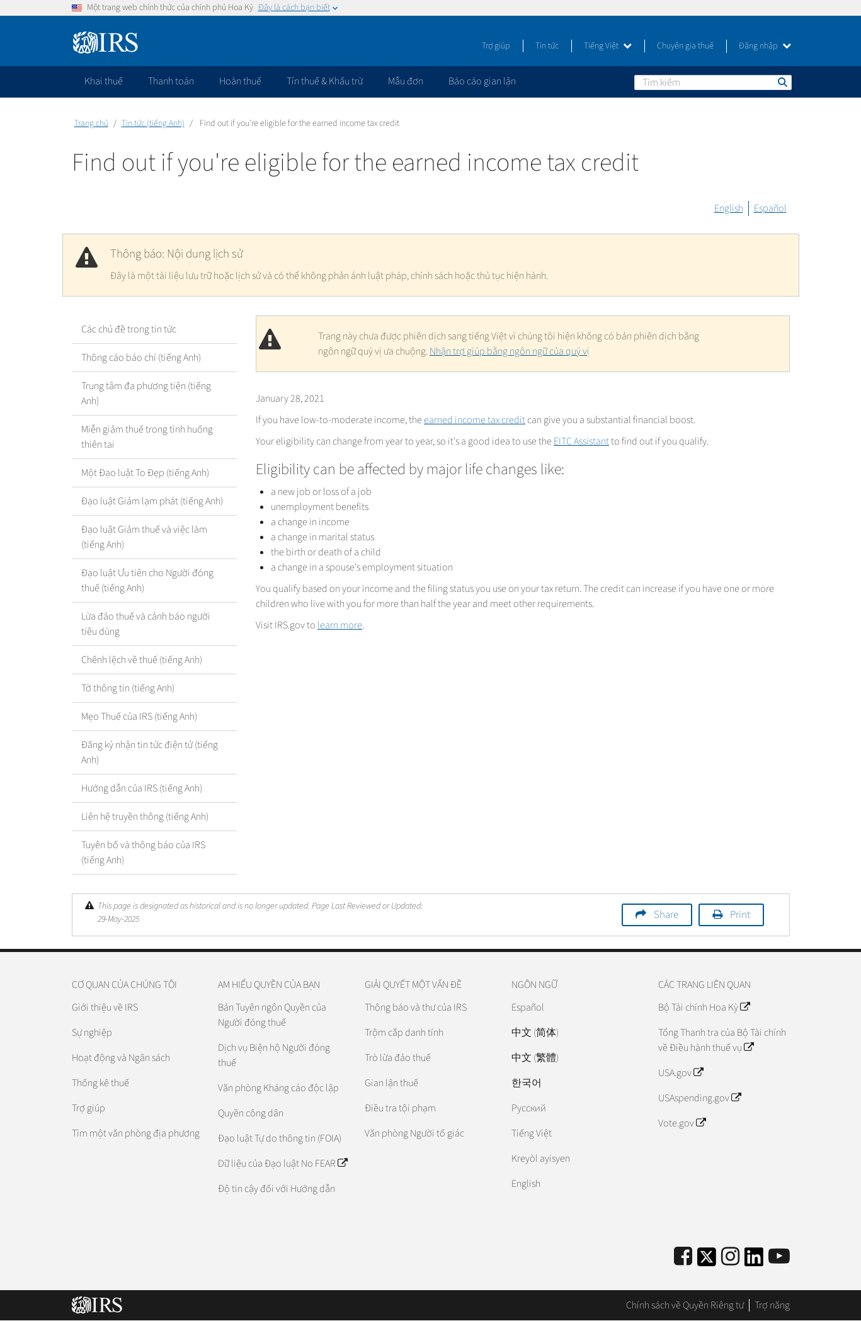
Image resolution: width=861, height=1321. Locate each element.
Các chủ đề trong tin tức (128, 329)
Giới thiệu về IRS (105, 1007)
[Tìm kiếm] (713, 82)
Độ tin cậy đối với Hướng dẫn (276, 1189)
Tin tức (547, 46)
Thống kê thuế (100, 1083)
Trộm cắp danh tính (404, 1033)
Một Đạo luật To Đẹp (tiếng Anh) (145, 473)
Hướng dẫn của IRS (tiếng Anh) (141, 788)
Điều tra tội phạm (400, 1108)
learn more (339, 625)
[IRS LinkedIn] (753, 1260)
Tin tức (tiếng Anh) (153, 123)
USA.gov (680, 1073)
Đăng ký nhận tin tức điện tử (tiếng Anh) (149, 752)
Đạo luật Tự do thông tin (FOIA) (279, 1138)
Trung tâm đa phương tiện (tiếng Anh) (146, 393)
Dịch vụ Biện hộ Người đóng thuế (274, 1055)
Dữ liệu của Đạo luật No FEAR (282, 1164)
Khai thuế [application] (103, 81)
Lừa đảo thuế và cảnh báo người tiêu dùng (145, 623)
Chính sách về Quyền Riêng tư (685, 1305)
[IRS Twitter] (706, 1260)
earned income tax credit (474, 420)
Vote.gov (681, 1123)
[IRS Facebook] (683, 1257)
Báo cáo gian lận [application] (482, 81)
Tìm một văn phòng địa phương (136, 1133)
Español (770, 208)
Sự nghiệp (92, 1033)
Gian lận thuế (391, 1083)
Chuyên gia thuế (685, 46)
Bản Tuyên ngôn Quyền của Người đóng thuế (272, 1015)
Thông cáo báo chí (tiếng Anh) (141, 358)
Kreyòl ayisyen (540, 1158)
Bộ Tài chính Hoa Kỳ (704, 1007)
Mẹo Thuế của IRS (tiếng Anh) (139, 716)
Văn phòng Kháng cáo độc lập (278, 1088)
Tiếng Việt (608, 46)
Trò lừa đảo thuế (398, 1058)
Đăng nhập (765, 46)
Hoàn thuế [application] (240, 81)
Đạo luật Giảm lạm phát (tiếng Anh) (152, 501)
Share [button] (666, 914)
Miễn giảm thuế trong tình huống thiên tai (147, 436)
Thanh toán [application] (171, 81)
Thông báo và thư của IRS (416, 1007)
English (728, 208)
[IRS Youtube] (779, 1257)
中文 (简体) (535, 1033)
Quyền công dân (250, 1113)
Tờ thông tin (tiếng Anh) (127, 688)
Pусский (528, 1108)
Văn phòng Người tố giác (414, 1133)
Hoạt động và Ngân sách (121, 1058)
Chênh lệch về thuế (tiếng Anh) (141, 660)
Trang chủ (91, 123)
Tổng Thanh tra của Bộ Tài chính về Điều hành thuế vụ (722, 1040)
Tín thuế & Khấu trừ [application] (325, 81)
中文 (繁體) (535, 1058)
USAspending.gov (699, 1098)
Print (740, 914)
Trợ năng (772, 1305)
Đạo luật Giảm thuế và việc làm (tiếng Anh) (144, 537)
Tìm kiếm (781, 82)
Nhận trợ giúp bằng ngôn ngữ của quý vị (510, 351)
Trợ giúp (496, 46)
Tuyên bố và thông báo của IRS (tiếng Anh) (143, 852)
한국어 (526, 1083)
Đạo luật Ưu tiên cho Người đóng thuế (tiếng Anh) (147, 580)
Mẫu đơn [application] (405, 81)
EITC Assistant (581, 441)
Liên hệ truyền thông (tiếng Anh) (144, 817)
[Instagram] (730, 1257)
